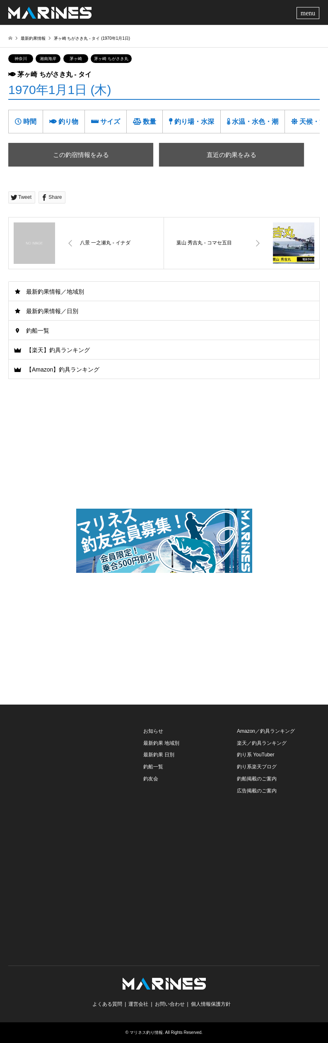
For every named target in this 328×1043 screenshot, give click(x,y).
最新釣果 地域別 (161, 743)
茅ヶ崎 (76, 58)
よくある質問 (107, 1004)
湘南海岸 (48, 58)
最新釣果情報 (33, 38)
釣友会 (150, 779)
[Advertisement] (164, 636)
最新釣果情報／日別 (52, 311)
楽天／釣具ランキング (262, 743)
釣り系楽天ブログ (257, 767)
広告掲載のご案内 (257, 791)
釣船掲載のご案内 (257, 779)
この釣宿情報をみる (81, 154)
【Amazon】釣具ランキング (62, 369)
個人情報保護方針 (211, 1004)
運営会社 (138, 1004)
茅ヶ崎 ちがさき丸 (111, 58)
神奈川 (20, 58)
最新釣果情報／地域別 (55, 291)
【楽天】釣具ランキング (58, 350)
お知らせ (153, 731)
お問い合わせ (170, 1004)
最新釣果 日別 (158, 755)
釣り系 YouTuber (256, 755)
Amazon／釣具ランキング (266, 731)
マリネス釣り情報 (146, 1032)
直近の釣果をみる (231, 154)
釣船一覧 (37, 330)
